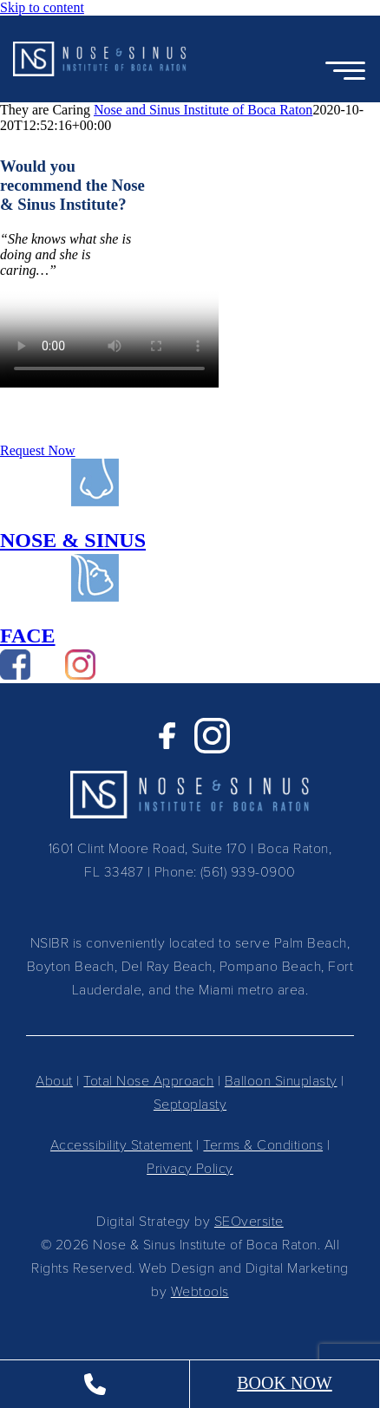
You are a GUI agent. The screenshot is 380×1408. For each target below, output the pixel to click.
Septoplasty (190, 1103)
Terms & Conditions (263, 1144)
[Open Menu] (345, 72)
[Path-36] (95, 501)
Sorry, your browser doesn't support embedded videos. (109, 333)
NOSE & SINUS (73, 540)
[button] (100, 59)
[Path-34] (95, 597)
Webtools (200, 1290)
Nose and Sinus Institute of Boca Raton (203, 109)
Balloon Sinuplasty (281, 1080)
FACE (28, 635)
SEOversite (249, 1220)
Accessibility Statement (121, 1144)
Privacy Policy (190, 1167)
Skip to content (42, 7)
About (54, 1080)
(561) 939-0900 (248, 871)
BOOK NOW (284, 1382)
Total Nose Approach (148, 1080)
